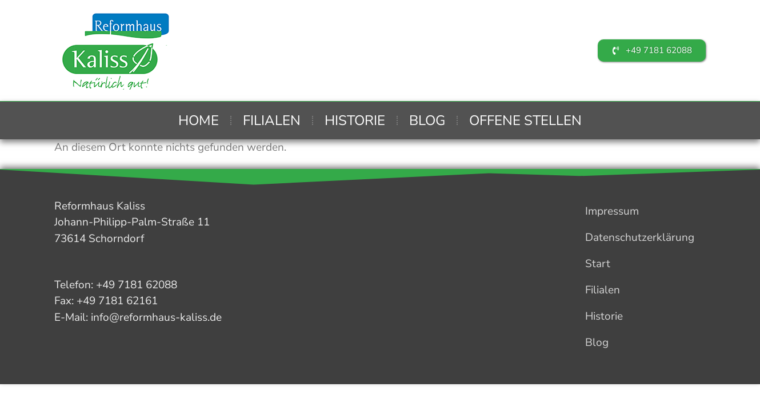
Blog (427, 120)
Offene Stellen (525, 120)
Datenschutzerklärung (639, 237)
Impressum (612, 211)
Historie (355, 120)
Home (198, 120)
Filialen (272, 120)
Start (597, 263)
